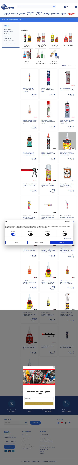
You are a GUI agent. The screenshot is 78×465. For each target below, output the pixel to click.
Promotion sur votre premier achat (39, 238)
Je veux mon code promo (39, 249)
